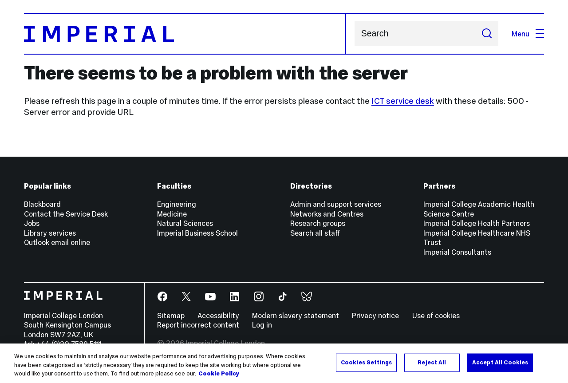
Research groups (317, 223)
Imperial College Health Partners (476, 223)
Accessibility (218, 315)
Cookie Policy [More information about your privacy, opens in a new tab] (218, 373)
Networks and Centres (326, 213)
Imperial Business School (197, 233)
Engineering (176, 204)
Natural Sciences (185, 223)
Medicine (172, 213)
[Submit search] (486, 33)
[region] (284, 363)
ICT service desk (402, 101)
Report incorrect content (198, 324)
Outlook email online (57, 242)
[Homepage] (185, 34)
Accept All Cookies (500, 362)
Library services (50, 233)
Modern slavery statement (295, 315)
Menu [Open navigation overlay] (528, 33)
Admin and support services (335, 204)
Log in (262, 324)
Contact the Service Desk (66, 213)
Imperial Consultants (457, 252)
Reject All (432, 362)
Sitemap (171, 315)
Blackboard (42, 204)
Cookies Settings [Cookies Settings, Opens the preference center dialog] (366, 362)
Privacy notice (375, 315)
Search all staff (315, 233)
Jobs (31, 223)
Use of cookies (436, 315)
